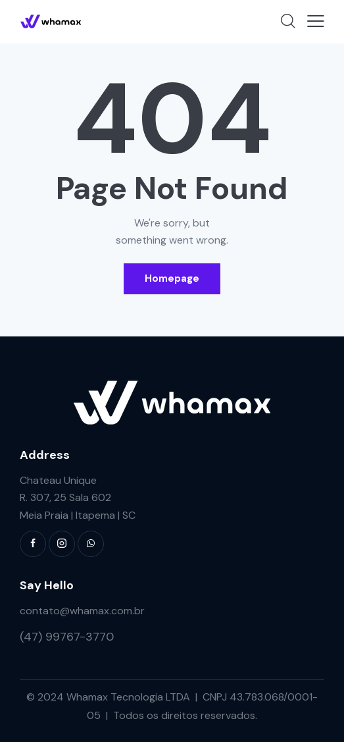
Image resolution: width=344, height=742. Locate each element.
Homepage (172, 278)
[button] (315, 21)
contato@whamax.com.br (82, 611)
